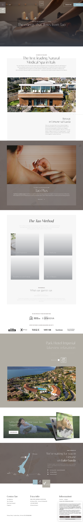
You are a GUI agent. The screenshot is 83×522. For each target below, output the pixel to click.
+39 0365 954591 (52, 475)
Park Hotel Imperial (11, 506)
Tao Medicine (10, 502)
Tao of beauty (10, 504)
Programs (9, 508)
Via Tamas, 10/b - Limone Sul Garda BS (56, 473)
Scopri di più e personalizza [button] (70, 519)
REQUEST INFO (68, 4)
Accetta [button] (76, 516)
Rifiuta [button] (65, 516)
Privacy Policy (10, 518)
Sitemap (22, 518)
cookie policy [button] (61, 509)
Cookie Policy (16, 518)
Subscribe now (14, 434)
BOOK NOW (78, 4)
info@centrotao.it (52, 477)
